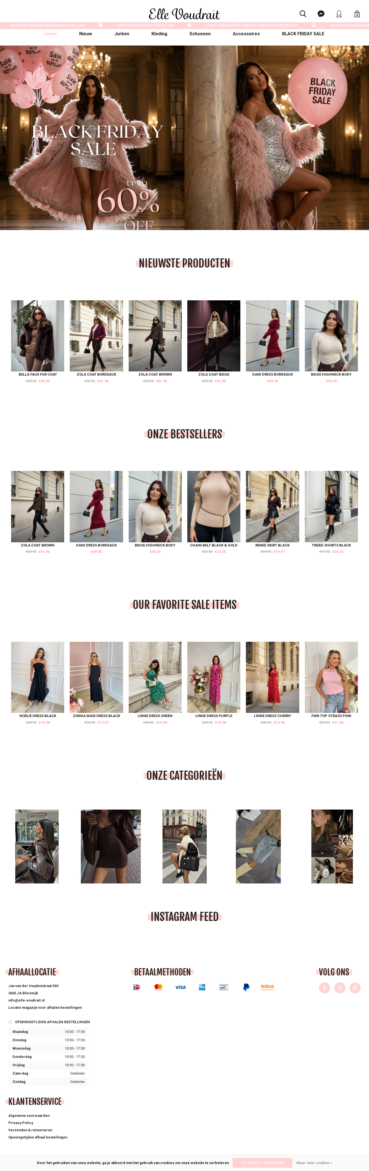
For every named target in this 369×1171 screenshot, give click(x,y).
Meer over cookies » (314, 1163)
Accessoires (246, 33)
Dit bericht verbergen (262, 1163)
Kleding (159, 33)
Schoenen (200, 33)
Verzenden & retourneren (30, 1130)
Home (50, 33)
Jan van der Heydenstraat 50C (33, 986)
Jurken (121, 33)
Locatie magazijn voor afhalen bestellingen (45, 1007)
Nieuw (85, 33)
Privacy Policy (20, 1123)
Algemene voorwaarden (28, 1115)
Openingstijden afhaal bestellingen (37, 1137)
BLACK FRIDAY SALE (303, 33)
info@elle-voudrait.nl (26, 1000)
